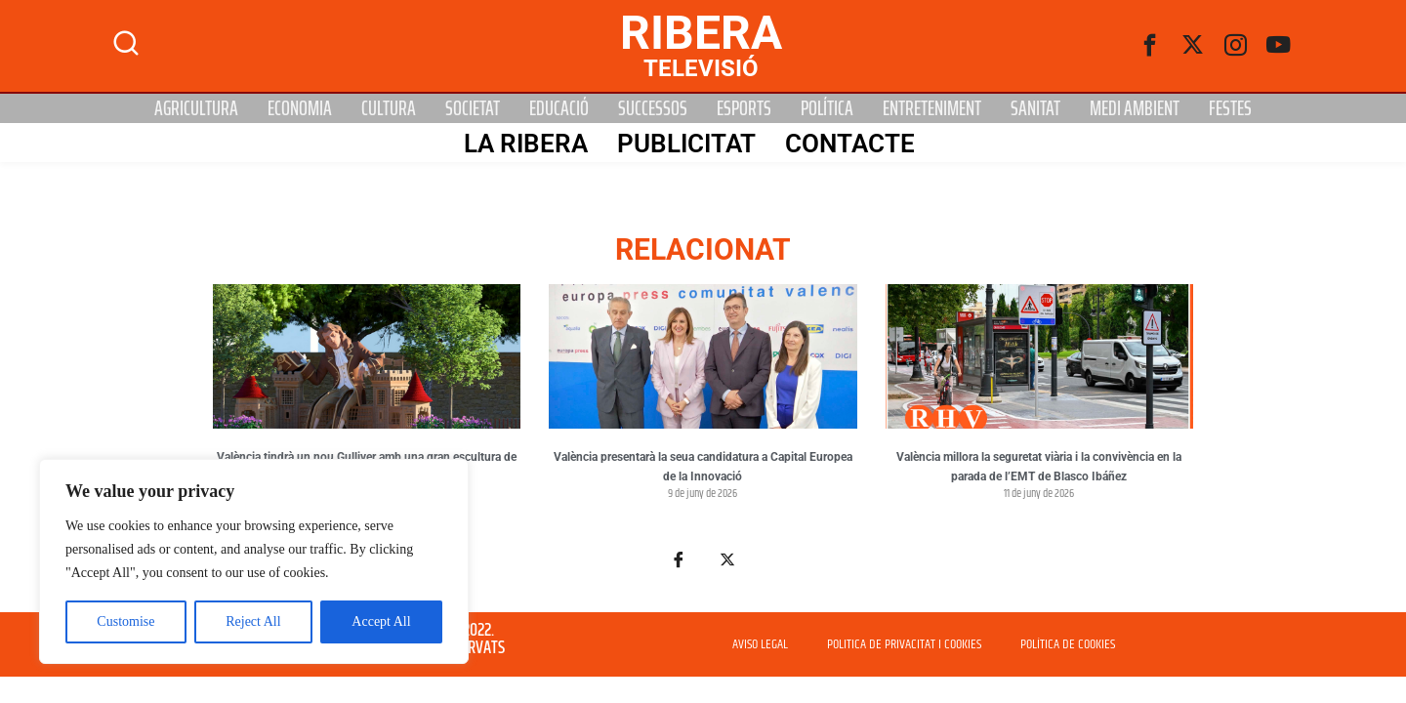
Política (827, 108)
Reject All (253, 621)
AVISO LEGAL (760, 644)
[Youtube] (1279, 46)
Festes (1230, 108)
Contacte (849, 143)
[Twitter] (1193, 46)
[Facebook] (1150, 46)
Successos (652, 108)
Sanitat (1035, 108)
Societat (472, 108)
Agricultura (196, 108)
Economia (300, 108)
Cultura (388, 108)
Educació (559, 108)
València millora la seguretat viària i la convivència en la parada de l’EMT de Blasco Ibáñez (1038, 466)
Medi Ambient (1134, 108)
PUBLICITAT (685, 143)
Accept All (381, 621)
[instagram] (1236, 46)
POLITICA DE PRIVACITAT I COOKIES (904, 644)
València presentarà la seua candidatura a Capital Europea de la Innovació (703, 466)
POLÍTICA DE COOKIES (1067, 644)
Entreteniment (932, 108)
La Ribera (525, 143)
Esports (744, 108)
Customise (125, 621)
